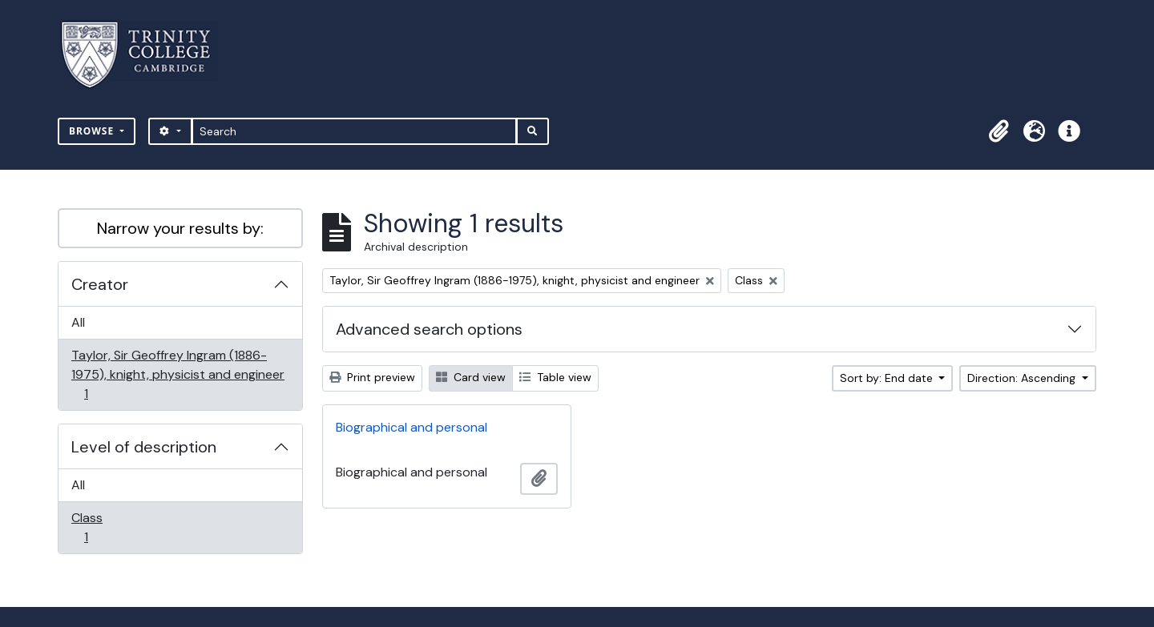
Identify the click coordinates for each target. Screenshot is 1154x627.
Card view (471, 377)
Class (97, 527)
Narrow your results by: (180, 228)
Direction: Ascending (1023, 378)
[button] (998, 131)
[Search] (355, 131)
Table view (555, 377)
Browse (93, 131)
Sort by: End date (888, 378)
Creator (99, 284)
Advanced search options (429, 329)
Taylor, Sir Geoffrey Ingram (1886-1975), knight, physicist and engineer (177, 374)
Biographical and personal (411, 427)
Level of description (143, 446)
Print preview (372, 377)
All (78, 322)
